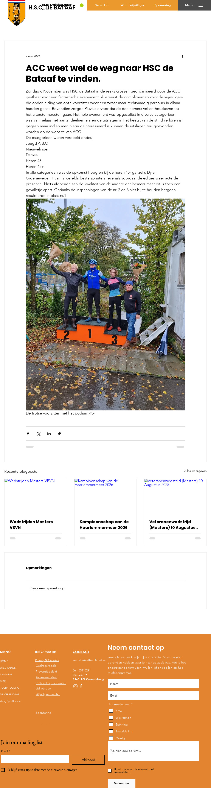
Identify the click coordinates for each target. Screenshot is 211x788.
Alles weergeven (195, 471)
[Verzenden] (121, 783)
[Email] (34, 759)
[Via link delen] (59, 433)
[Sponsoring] (162, 5)
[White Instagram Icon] (75, 686)
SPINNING (6, 674)
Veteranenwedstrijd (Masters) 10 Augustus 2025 (172, 524)
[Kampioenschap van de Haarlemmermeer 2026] (105, 496)
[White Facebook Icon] (81, 686)
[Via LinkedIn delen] (49, 433)
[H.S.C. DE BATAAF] (51, 7)
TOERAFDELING (9, 687)
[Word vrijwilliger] (132, 5)
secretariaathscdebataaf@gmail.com (98, 660)
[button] (189, 5)
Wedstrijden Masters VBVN (31, 524)
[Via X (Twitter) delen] (38, 433)
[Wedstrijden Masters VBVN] (36, 496)
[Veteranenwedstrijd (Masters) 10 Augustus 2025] (175, 496)
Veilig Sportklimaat (10, 701)
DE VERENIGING (9, 694)
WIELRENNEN (8, 667)
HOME (4, 661)
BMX (3, 681)
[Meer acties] (182, 56)
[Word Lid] (102, 5)
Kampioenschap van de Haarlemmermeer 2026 (104, 524)
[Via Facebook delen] (28, 433)
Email (5, 751)
